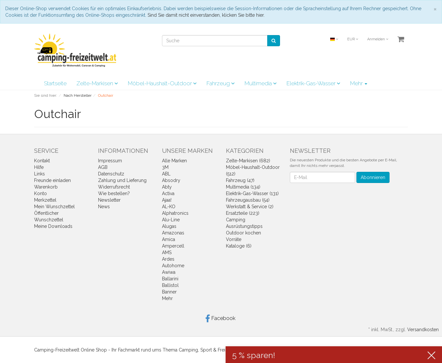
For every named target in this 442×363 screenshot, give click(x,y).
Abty (167, 187)
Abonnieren (373, 177)
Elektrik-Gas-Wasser (313, 83)
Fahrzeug (221, 83)
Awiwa (168, 272)
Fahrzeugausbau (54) (248, 200)
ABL (166, 173)
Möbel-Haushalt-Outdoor (162, 83)
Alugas (169, 226)
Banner (169, 291)
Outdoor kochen (243, 232)
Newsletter (109, 200)
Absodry (171, 180)
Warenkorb (46, 187)
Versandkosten (423, 329)
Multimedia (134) (243, 187)
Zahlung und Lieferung (122, 180)
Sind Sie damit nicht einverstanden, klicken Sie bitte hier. (206, 15)
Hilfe (39, 167)
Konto (40, 193)
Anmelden (377, 39)
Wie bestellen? (114, 193)
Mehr (358, 83)
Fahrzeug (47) (240, 180)
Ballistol (170, 285)
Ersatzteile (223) (242, 213)
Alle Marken (174, 160)
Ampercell (173, 246)
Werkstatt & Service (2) (249, 206)
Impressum (110, 160)
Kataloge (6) (238, 246)
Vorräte (233, 239)
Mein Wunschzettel (54, 206)
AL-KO (168, 206)
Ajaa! (166, 200)
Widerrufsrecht (114, 187)
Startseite (55, 83)
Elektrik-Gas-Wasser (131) (252, 193)
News (104, 206)
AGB (103, 167)
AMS (166, 252)
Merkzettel (45, 200)
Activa (168, 193)
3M (165, 167)
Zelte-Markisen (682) (248, 160)
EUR (352, 39)
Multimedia (261, 83)
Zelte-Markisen (97, 83)
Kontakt (42, 160)
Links (39, 173)
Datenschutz (111, 173)
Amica (168, 239)
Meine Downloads (53, 226)
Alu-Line (171, 219)
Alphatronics (175, 213)
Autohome (173, 265)
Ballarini (170, 278)
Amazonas (173, 232)
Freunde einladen (52, 180)
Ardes (168, 259)
